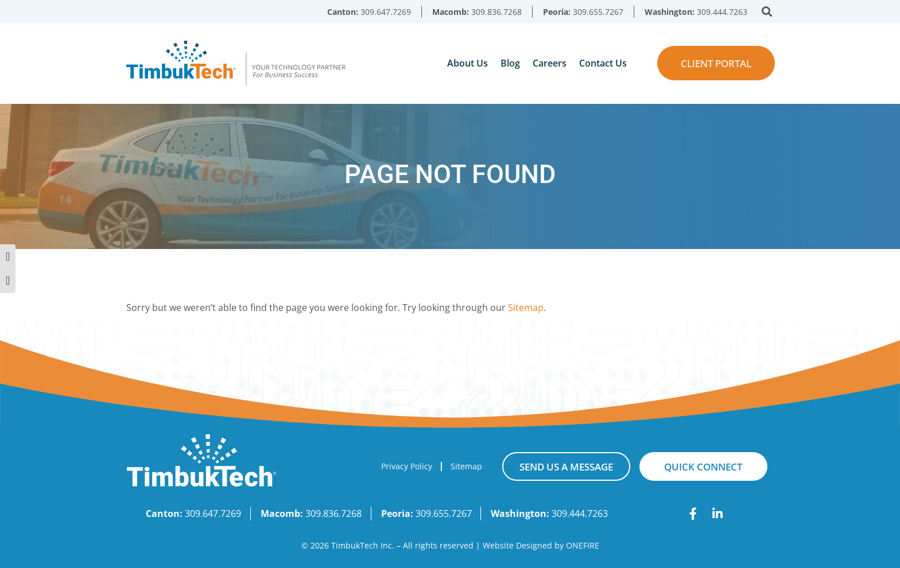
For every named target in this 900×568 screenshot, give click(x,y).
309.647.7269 (385, 11)
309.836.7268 (496, 11)
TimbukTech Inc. (362, 545)
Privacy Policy (406, 466)
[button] (767, 11)
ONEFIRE (582, 545)
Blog (510, 63)
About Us (467, 63)
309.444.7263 (722, 11)
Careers (550, 63)
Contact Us (603, 63)
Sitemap (526, 307)
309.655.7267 (598, 11)
